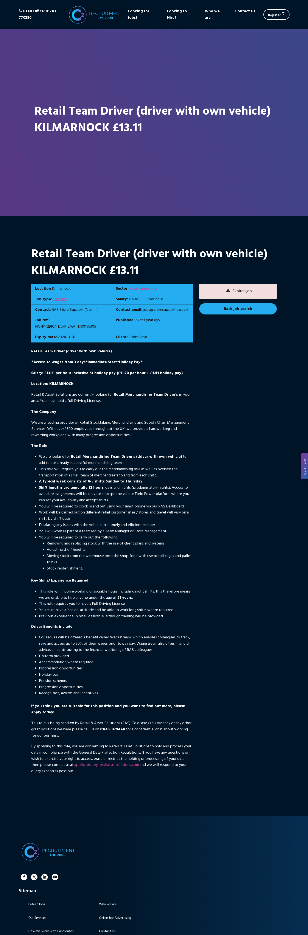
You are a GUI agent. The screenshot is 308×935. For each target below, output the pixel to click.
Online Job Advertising (115, 918)
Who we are (212, 14)
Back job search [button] (238, 309)
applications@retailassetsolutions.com (106, 765)
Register (274, 15)
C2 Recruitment (95, 14)
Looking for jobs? (138, 14)
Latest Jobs (36, 904)
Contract (60, 299)
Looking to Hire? (177, 14)
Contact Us (245, 11)
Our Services (37, 918)
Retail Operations (144, 289)
